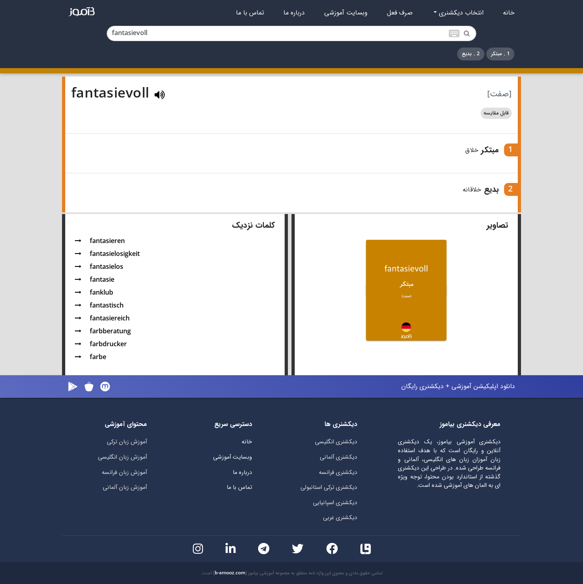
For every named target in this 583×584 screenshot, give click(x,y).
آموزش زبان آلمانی (125, 487)
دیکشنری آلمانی (338, 457)
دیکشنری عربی (340, 517)
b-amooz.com (230, 573)
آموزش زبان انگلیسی (122, 457)
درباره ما (294, 13)
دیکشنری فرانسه (338, 472)
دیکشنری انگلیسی (336, 442)
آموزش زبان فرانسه (124, 472)
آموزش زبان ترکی (127, 442)
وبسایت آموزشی (346, 13)
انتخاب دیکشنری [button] (460, 13)
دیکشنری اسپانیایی (335, 502)
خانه (509, 13)
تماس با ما (250, 13)
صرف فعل (400, 13)
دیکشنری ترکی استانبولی (328, 487)
